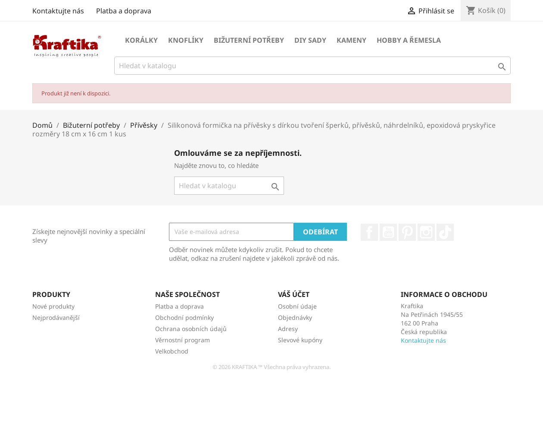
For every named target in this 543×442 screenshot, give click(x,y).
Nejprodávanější (56, 317)
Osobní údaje (297, 306)
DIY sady (310, 40)
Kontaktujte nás (58, 11)
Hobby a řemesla (409, 40)
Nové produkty (53, 306)
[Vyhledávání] (312, 66)
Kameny (351, 40)
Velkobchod (171, 351)
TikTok (445, 232)
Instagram (426, 232)
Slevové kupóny (300, 340)
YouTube (388, 232)
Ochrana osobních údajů (191, 329)
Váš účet (293, 294)
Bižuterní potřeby (249, 40)
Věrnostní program (182, 340)
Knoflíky (185, 40)
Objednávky (295, 317)
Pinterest (407, 232)
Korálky (141, 40)
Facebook (369, 232)
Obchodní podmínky (184, 317)
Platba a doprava (123, 11)
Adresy (288, 329)
